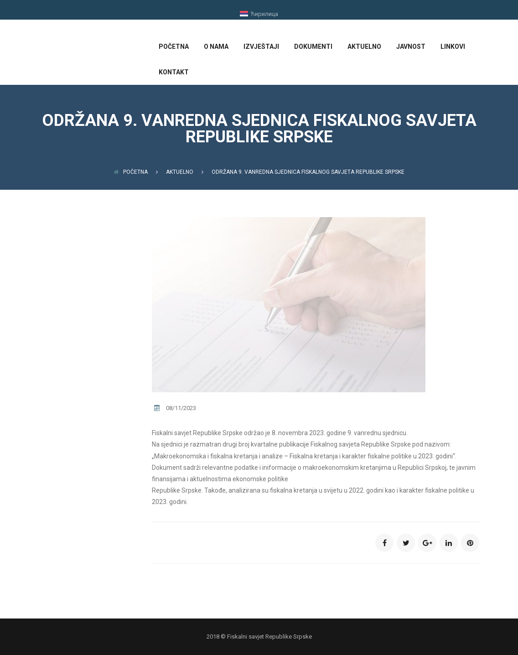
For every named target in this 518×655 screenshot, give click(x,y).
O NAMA (216, 46)
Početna (131, 172)
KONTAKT (174, 72)
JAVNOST (410, 46)
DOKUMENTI (313, 46)
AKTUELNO (364, 46)
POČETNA (174, 46)
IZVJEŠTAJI (261, 46)
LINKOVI (452, 46)
